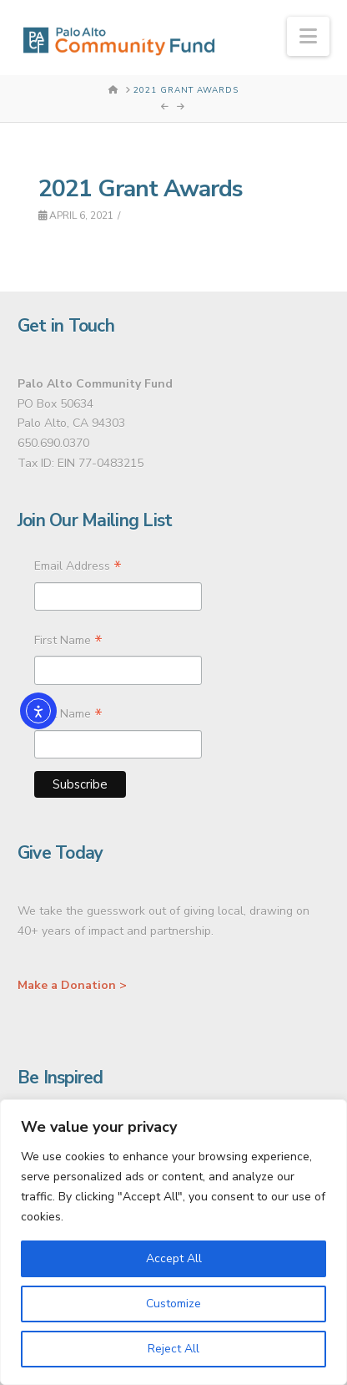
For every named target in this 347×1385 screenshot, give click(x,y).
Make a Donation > (72, 985)
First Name (68, 642)
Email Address (78, 568)
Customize (173, 1303)
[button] (308, 36)
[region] (173, 1242)
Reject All (173, 1349)
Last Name (68, 716)
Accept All (174, 1258)
